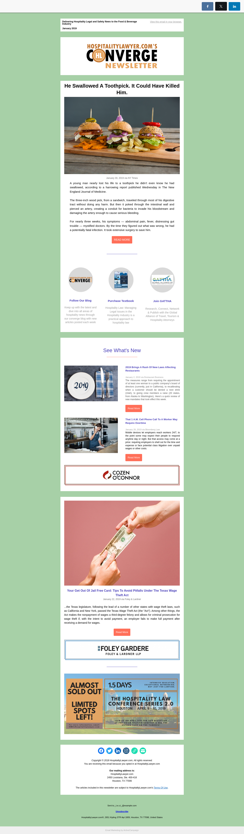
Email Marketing (112, 830)
